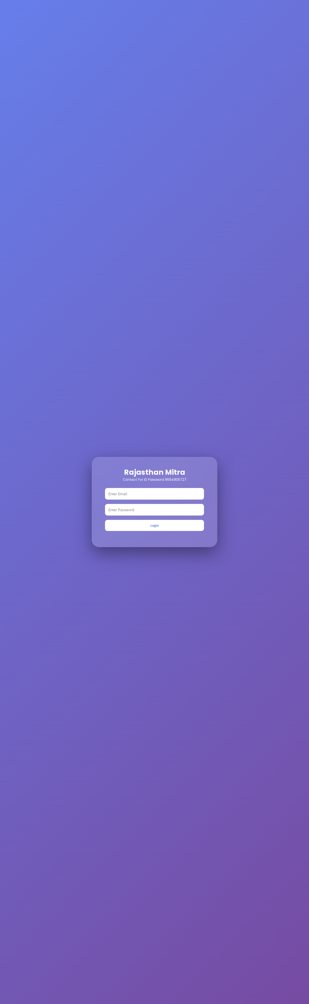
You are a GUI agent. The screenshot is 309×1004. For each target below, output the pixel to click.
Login (154, 525)
